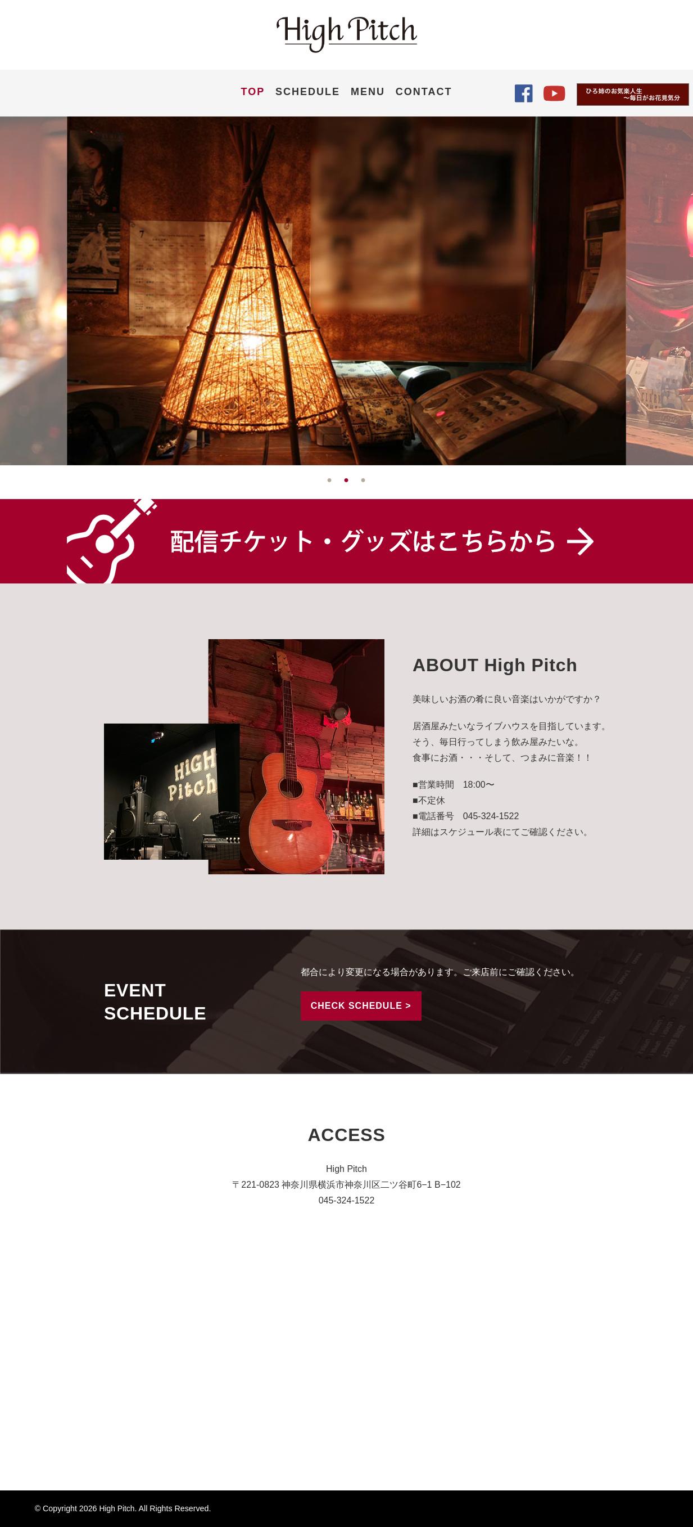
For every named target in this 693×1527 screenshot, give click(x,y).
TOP (253, 91)
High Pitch (117, 1508)
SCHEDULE (307, 91)
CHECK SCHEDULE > (361, 1005)
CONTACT (424, 91)
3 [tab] (363, 480)
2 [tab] (346, 480)
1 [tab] (330, 480)
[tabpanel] (346, 290)
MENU (368, 91)
